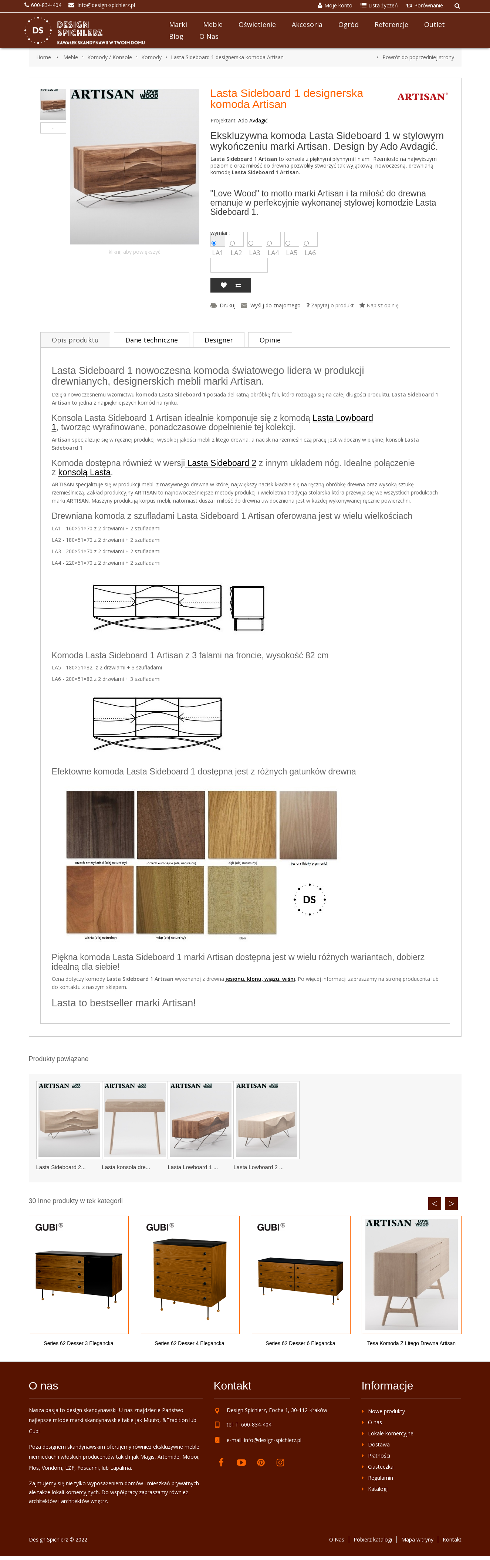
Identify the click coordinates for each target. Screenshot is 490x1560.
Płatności (379, 1455)
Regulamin (380, 1477)
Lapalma (120, 1467)
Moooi (190, 1456)
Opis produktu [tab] (75, 339)
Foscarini (88, 1467)
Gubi (34, 1431)
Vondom (52, 1467)
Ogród (348, 24)
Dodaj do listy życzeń (223, 285)
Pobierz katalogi (373, 1539)
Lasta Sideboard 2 (221, 463)
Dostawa (379, 1444)
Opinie (270, 339)
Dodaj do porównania (238, 285)
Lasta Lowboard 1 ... (193, 1167)
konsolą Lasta (84, 472)
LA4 (273, 239)
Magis (147, 1456)
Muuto (151, 1420)
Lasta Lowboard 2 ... (259, 1167)
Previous (434, 1203)
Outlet (434, 24)
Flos (34, 1467)
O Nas (336, 1539)
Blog (176, 36)
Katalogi (378, 1488)
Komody (151, 57)
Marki (178, 24)
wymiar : (221, 233)
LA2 (236, 239)
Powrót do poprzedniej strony (418, 57)
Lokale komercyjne (390, 1433)
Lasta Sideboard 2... (61, 1167)
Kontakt (452, 1539)
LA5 (291, 239)
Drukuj (228, 305)
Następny (53, 128)
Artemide (168, 1456)
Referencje (391, 24)
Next (451, 1203)
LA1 (217, 239)
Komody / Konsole (109, 57)
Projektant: (223, 120)
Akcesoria (307, 24)
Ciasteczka (380, 1466)
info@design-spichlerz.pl (272, 1439)
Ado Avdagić (253, 120)
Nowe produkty (386, 1411)
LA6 (310, 239)
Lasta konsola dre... (126, 1167)
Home (43, 57)
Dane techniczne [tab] (151, 339)
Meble (213, 24)
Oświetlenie (257, 24)
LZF (69, 1467)
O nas (209, 36)
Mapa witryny (417, 1539)
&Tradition (175, 1420)
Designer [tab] (219, 339)
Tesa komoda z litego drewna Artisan (411, 1343)
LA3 (254, 239)
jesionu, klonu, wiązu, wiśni (260, 978)
